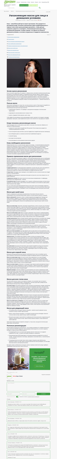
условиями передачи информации (33, 396)
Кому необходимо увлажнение (14, 43)
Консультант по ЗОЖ (24, 5)
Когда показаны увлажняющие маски (16, 41)
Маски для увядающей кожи (14, 54)
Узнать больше (39, 366)
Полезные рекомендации (14, 57)
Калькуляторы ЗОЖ (45, 2)
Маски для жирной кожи (13, 50)
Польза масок (11, 39)
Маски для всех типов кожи (14, 52)
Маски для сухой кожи (13, 48)
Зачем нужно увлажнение (13, 37)
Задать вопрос (33, 5)
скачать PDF (48, 11)
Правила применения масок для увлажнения (18, 46)
